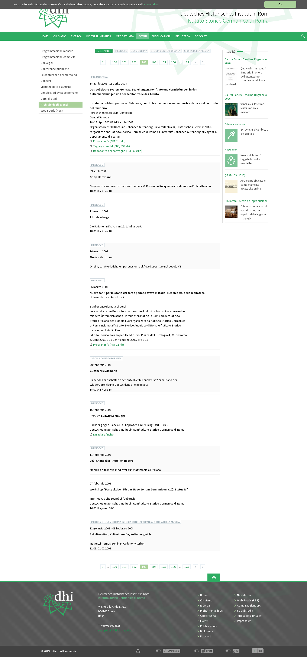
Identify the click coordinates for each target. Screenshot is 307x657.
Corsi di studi (49, 99)
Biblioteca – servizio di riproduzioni (246, 201)
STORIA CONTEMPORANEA (165, 50)
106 (173, 62)
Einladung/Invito (103, 434)
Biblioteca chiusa (235, 124)
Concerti (46, 81)
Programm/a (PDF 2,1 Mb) (109, 141)
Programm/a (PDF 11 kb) (108, 344)
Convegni (47, 63)
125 (186, 62)
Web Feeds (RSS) (52, 110)
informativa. (151, 4)
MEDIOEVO (121, 50)
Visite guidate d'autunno (56, 87)
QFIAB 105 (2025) (235, 175)
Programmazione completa (58, 57)
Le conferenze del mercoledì (59, 75)
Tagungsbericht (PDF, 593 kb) (111, 146)
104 (154, 62)
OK (280, 4)
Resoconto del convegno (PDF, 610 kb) (117, 151)
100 (114, 62)
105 (163, 62)
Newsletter (231, 150)
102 (134, 62)
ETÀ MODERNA (139, 50)
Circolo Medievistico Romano (59, 93)
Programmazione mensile (57, 51)
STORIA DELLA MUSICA (196, 50)
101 (124, 62)
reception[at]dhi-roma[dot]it (116, 630)
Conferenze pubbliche (55, 69)
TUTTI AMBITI (104, 50)
